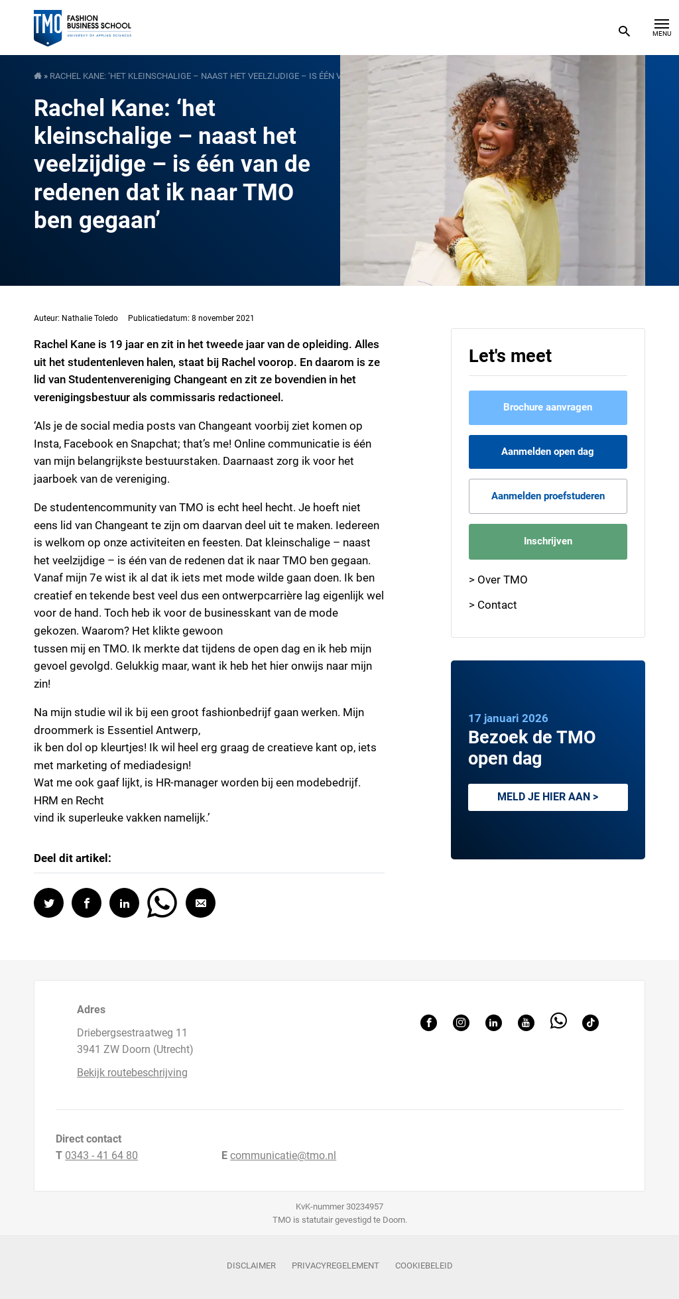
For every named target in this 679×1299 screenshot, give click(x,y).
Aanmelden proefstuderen (548, 496)
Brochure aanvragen (547, 407)
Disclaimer (251, 1265)
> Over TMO (498, 579)
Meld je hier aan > (547, 796)
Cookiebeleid (424, 1265)
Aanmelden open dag (547, 452)
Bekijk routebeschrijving (132, 1072)
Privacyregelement (335, 1265)
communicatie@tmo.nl (283, 1155)
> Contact (493, 604)
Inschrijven (548, 541)
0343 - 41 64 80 (101, 1155)
